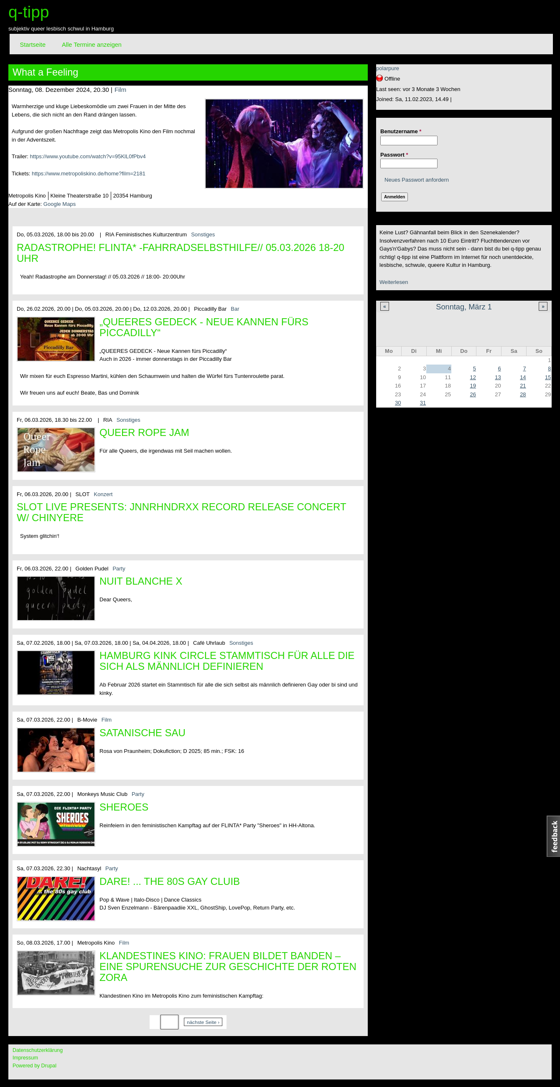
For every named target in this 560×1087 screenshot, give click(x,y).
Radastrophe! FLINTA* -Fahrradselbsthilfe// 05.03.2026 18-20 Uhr (180, 253)
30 (398, 403)
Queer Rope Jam (144, 432)
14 (523, 377)
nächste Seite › (203, 1022)
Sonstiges (203, 234)
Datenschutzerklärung (38, 1050)
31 (423, 403)
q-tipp (28, 12)
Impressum (25, 1058)
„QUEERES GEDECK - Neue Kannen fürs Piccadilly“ (203, 327)
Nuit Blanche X (140, 581)
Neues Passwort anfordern (416, 180)
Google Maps (59, 204)
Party (118, 568)
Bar (235, 309)
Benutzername (400, 131)
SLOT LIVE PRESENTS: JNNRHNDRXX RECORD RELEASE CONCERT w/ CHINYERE (181, 512)
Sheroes (123, 807)
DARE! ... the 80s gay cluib (169, 881)
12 (473, 377)
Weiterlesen (393, 282)
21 (523, 386)
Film (120, 89)
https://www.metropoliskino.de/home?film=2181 (88, 173)
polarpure (387, 68)
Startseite (33, 44)
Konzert (103, 494)
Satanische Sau (142, 732)
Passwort (394, 155)
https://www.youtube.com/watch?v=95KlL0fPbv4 (88, 156)
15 (548, 377)
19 (473, 386)
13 (498, 377)
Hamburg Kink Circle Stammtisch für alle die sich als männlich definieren (226, 661)
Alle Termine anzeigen (92, 44)
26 (473, 394)
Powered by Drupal (34, 1066)
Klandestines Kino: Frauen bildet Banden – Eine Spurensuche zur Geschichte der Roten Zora (227, 966)
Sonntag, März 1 (463, 307)
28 (523, 394)
